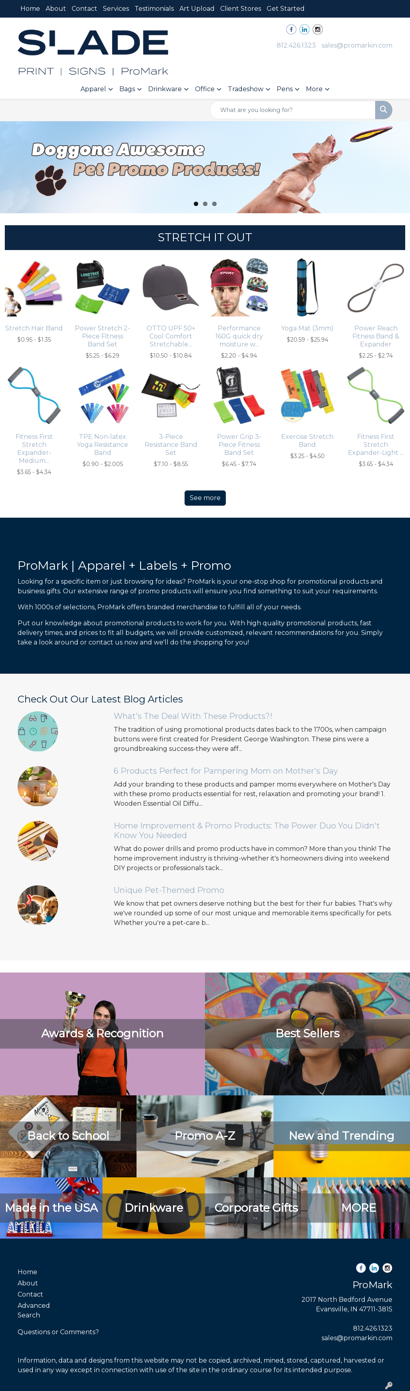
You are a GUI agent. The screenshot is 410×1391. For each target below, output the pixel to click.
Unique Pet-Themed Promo (169, 890)
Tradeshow (245, 89)
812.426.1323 (296, 45)
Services (116, 8)
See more (205, 498)
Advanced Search (34, 1310)
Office (205, 89)
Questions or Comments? (58, 1332)
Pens (285, 89)
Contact (84, 8)
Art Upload (197, 8)
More (314, 89)
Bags (127, 89)
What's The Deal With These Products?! (193, 716)
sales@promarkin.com (357, 45)
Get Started (286, 8)
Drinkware (165, 89)
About (56, 8)
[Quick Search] (293, 110)
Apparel (93, 89)
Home (30, 8)
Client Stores (240, 8)
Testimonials (154, 8)
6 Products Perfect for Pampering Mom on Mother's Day (226, 771)
